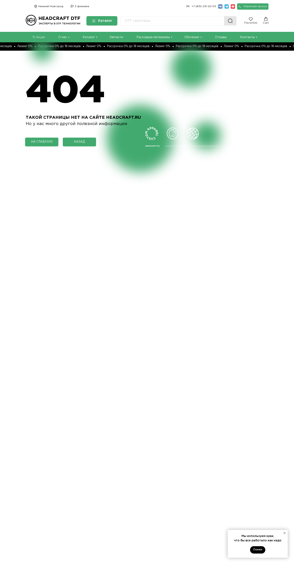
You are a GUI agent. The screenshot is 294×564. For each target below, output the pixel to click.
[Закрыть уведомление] (284, 533)
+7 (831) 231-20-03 (204, 6)
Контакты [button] (247, 37)
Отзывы (221, 37)
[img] (72, 6)
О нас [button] (62, 37)
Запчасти (116, 37)
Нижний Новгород (50, 6)
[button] (252, 6)
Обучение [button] (191, 37)
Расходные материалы (153, 37)
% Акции (39, 37)
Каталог (89, 37)
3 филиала (82, 6)
